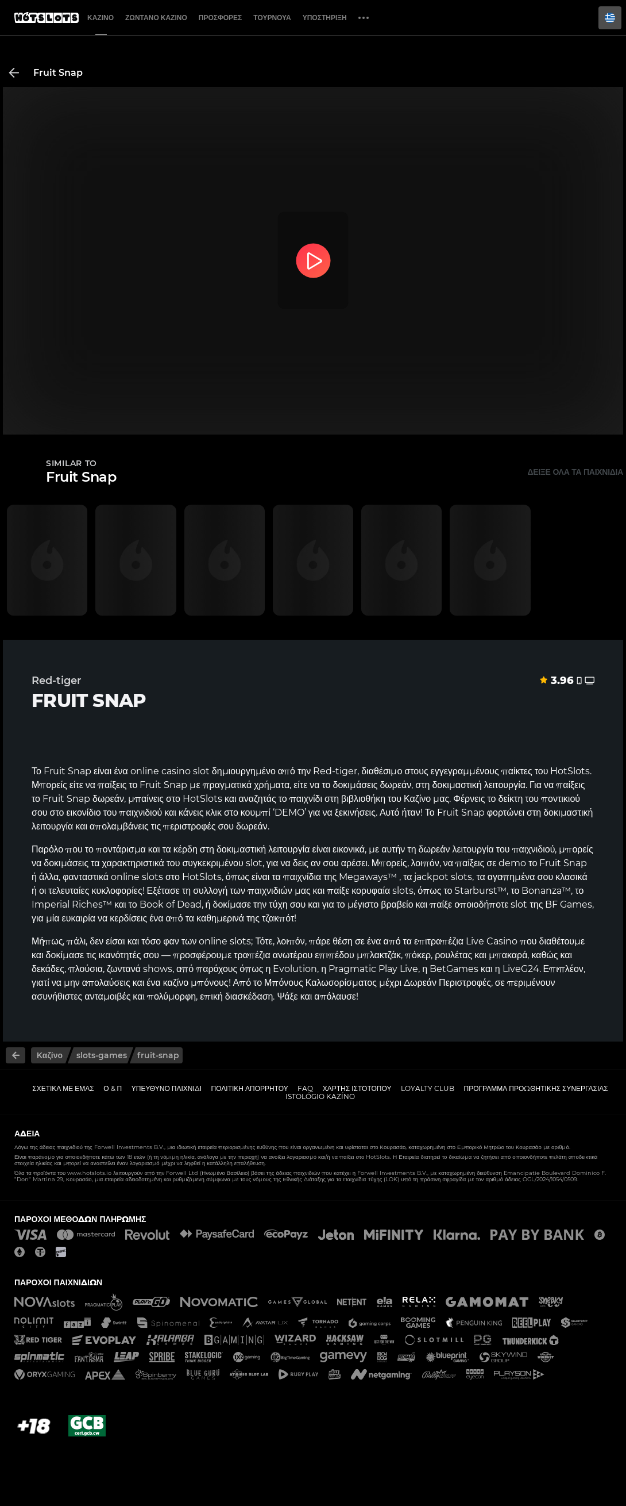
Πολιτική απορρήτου (249, 1088)
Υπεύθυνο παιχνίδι (167, 1088)
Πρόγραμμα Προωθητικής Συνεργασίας (535, 1088)
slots (152, 876)
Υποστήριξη (325, 17)
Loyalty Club (427, 1088)
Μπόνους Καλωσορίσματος (320, 982)
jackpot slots (443, 876)
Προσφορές (220, 17)
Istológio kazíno (320, 1096)
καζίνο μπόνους (196, 982)
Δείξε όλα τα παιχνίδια (575, 472)
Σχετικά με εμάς (63, 1088)
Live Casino (491, 941)
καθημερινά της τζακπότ (245, 918)
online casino (160, 771)
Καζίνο (100, 17)
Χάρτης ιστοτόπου (357, 1088)
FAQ (305, 1088)
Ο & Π (112, 1088)
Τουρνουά (272, 17)
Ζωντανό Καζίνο (156, 17)
